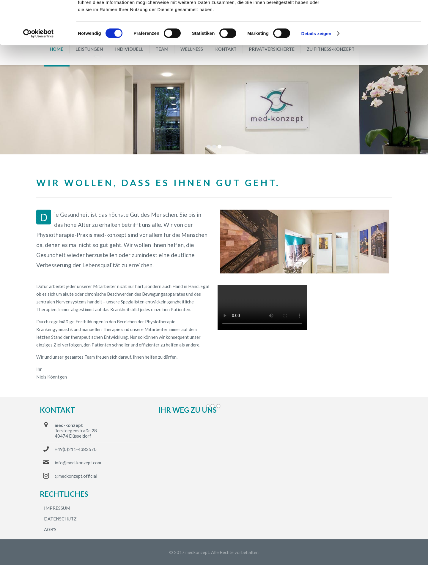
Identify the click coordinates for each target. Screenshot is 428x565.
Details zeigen (316, 74)
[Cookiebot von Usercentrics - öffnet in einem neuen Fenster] (38, 74)
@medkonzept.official (76, 476)
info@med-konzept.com (78, 462)
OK (378, 14)
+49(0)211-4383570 (76, 449)
